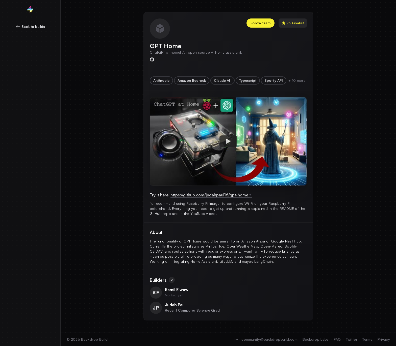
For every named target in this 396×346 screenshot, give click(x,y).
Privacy (384, 339)
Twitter (351, 339)
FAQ (337, 339)
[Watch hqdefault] (228, 141)
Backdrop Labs (316, 339)
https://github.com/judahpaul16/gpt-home (211, 194)
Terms (367, 339)
